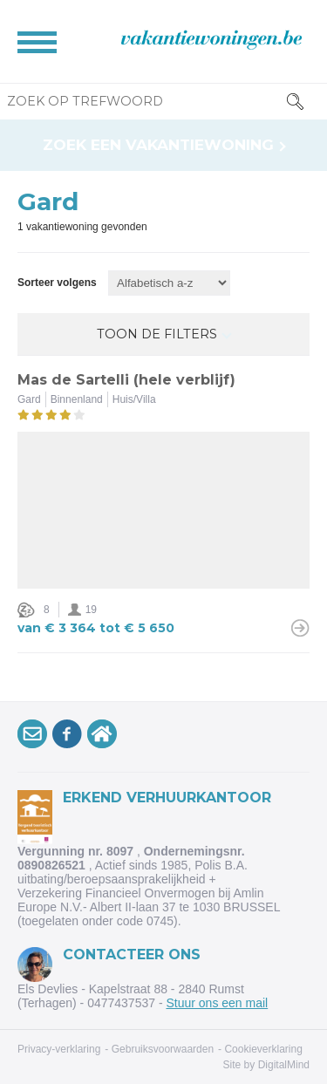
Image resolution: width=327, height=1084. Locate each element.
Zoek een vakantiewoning (158, 145)
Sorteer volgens (57, 282)
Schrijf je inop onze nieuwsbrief (34, 736)
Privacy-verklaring (58, 1049)
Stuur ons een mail (217, 1003)
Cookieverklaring (263, 1049)
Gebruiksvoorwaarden (163, 1049)
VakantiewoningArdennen (104, 736)
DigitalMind (284, 1065)
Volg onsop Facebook (69, 736)
